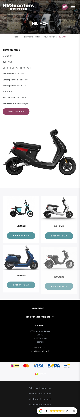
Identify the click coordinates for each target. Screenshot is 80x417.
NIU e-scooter (49, 37)
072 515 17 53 (40, 347)
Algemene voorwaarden (40, 393)
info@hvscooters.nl (40, 351)
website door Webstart (40, 404)
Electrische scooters (32, 37)
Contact (40, 325)
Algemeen (38, 308)
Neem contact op (16, 111)
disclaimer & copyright (40, 399)
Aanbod (17, 37)
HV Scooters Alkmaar (38, 316)
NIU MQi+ (62, 37)
